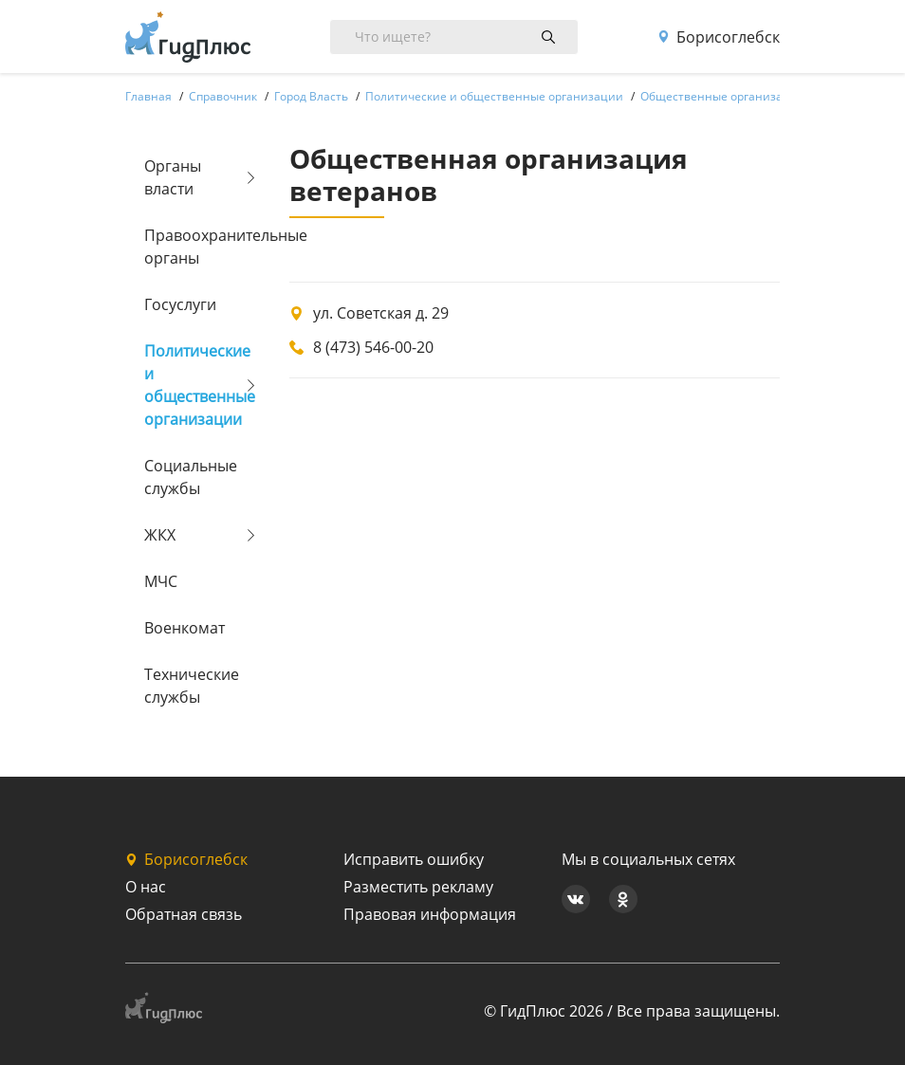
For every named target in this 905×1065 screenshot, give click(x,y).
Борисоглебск (718, 37)
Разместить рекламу (418, 886)
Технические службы (191, 685)
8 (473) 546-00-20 (373, 347)
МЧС (160, 581)
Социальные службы (190, 477)
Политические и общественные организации (193, 385)
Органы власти (172, 177)
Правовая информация (429, 914)
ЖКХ (159, 534)
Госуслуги (180, 304)
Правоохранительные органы (193, 246)
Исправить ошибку (413, 859)
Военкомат (184, 627)
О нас (145, 886)
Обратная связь (183, 914)
